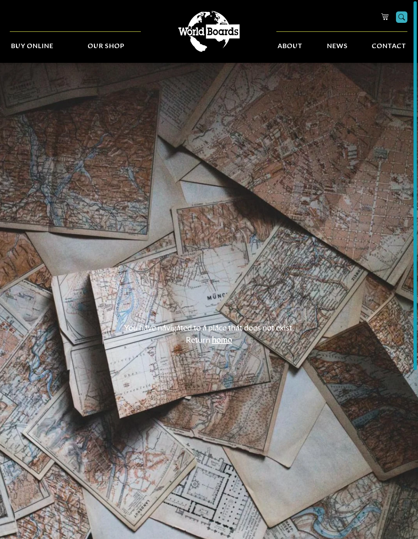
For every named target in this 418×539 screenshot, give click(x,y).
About (290, 46)
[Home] (209, 31)
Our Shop (106, 46)
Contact (389, 46)
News (337, 46)
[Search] (401, 17)
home (222, 340)
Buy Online (32, 46)
